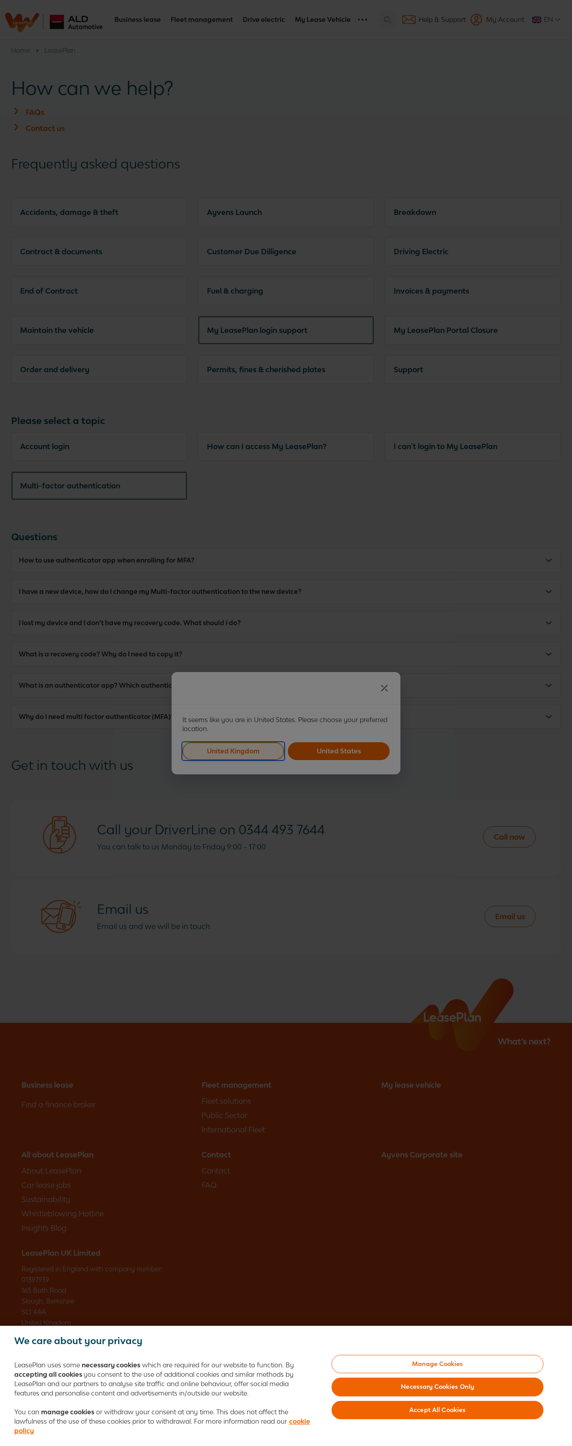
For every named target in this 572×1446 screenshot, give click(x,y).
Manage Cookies (437, 1363)
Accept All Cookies (437, 1409)
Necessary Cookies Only (437, 1386)
